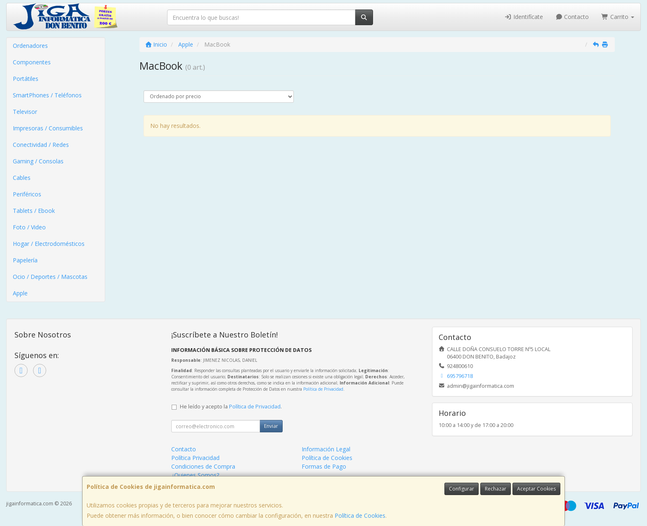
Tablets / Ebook (34, 211)
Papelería (25, 260)
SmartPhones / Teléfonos (47, 95)
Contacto (572, 17)
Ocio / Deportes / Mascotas (50, 277)
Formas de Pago (324, 466)
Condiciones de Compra (203, 466)
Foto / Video (29, 227)
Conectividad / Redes (41, 145)
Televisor (25, 112)
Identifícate (523, 17)
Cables (22, 178)
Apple (20, 293)
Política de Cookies (360, 515)
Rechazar (495, 488)
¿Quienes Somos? (195, 475)
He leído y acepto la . (231, 406)
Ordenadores (30, 46)
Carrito (617, 17)
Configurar (461, 488)
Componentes (32, 62)
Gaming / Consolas (38, 161)
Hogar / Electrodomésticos (49, 244)
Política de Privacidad (323, 389)
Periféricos (27, 194)
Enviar (271, 425)
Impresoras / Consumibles (48, 128)
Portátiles (25, 79)
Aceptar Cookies (536, 488)
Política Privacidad (195, 458)
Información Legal (326, 449)
